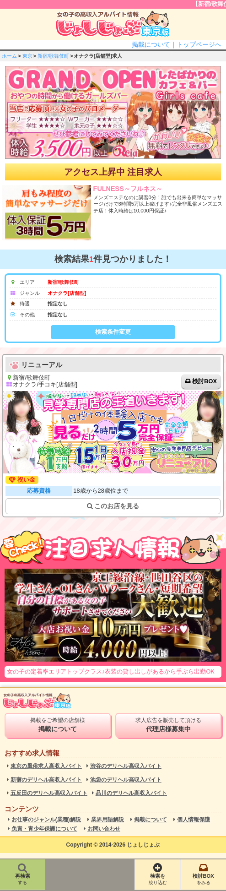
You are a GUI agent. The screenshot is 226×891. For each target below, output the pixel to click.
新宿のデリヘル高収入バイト (46, 780)
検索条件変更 (113, 331)
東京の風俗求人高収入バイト (46, 766)
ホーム (9, 56)
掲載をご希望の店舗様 (57, 725)
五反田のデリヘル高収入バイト (49, 793)
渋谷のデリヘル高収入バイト (125, 766)
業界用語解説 (107, 820)
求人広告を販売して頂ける (168, 725)
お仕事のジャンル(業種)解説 (46, 820)
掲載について (151, 44)
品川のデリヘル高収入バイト (131, 793)
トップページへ (199, 44)
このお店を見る (113, 506)
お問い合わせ (103, 829)
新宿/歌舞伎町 (53, 56)
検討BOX (204, 381)
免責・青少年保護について (44, 829)
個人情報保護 (193, 820)
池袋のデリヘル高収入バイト (125, 780)
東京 (27, 56)
